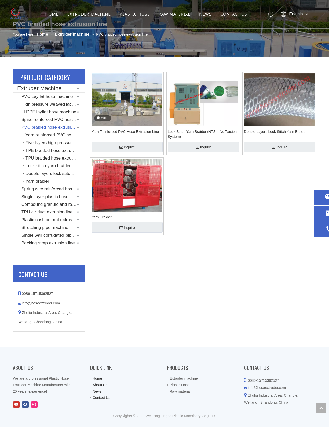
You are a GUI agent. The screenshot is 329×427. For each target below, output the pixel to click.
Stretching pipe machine (44, 227)
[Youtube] (16, 404)
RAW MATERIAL (181, 14)
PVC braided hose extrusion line (52, 127)
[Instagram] (34, 404)
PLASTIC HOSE (141, 14)
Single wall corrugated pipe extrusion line (53, 235)
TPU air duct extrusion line (46, 212)
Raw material (180, 391)
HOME (58, 14)
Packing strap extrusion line (48, 242)
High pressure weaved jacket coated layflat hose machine (53, 104)
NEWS (212, 14)
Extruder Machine (39, 88)
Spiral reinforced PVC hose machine (53, 119)
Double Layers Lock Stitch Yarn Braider (275, 131)
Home (97, 378)
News (97, 391)
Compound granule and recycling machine (53, 204)
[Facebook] (25, 404)
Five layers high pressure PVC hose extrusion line (55, 142)
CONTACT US (240, 14)
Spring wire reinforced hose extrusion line (53, 189)
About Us (100, 385)
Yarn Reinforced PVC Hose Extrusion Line (125, 131)
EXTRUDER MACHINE (95, 14)
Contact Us (101, 398)
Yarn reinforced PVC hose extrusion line (55, 135)
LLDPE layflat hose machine (48, 111)
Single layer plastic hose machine (53, 196)
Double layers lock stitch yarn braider (55, 173)
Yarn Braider (102, 217)
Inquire (127, 147)
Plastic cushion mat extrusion (49, 219)
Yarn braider (37, 181)
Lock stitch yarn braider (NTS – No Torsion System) (55, 165)
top (321, 408)
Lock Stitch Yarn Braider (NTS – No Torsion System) (202, 134)
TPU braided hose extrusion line (55, 158)
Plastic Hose (180, 385)
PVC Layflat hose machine (47, 96)
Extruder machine (184, 378)
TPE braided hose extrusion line (55, 150)
